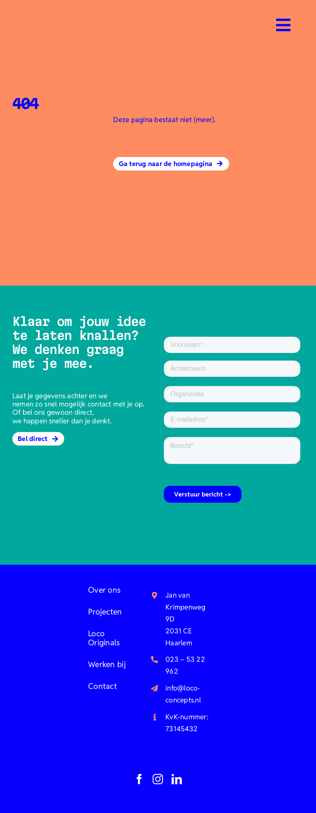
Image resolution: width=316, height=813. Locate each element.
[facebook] (139, 779)
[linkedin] (177, 779)
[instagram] (158, 779)
